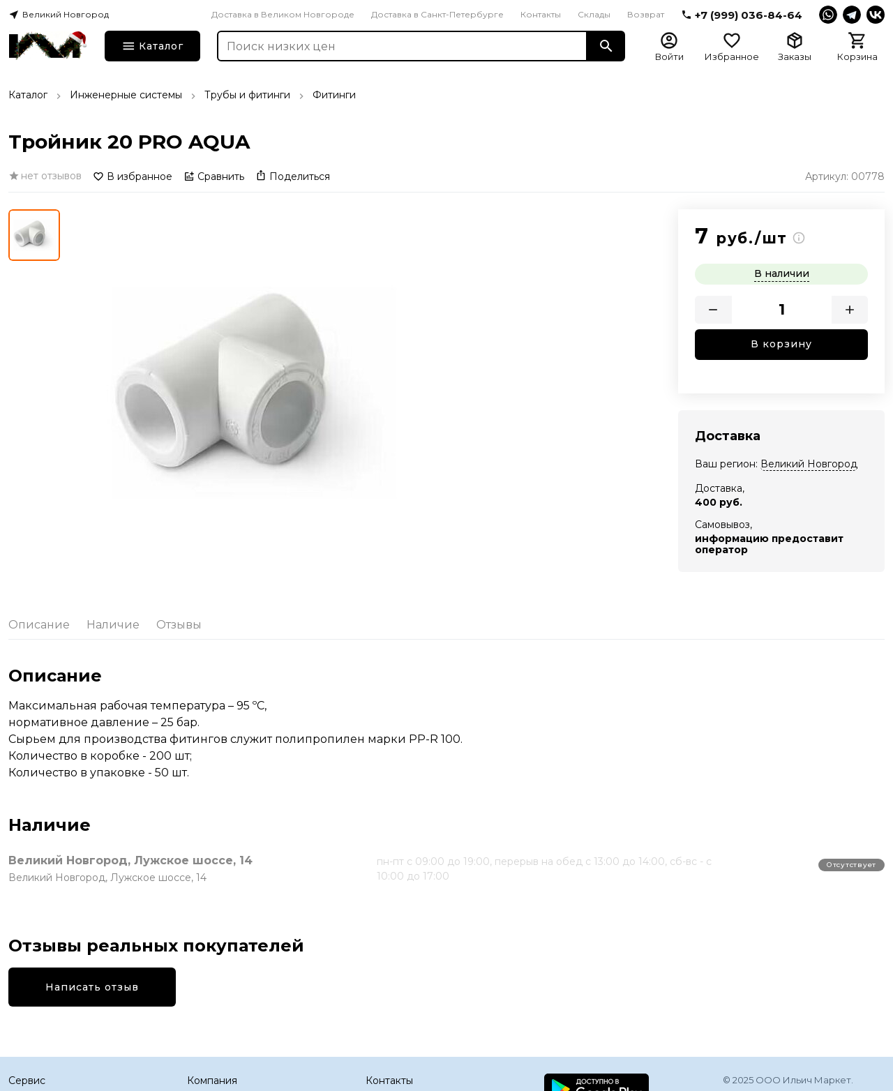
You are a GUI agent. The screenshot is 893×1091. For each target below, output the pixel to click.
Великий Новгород (808, 464)
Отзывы (179, 624)
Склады (594, 14)
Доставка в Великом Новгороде (282, 14)
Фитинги (334, 95)
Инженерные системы (126, 95)
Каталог (27, 95)
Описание (39, 624)
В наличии (781, 273)
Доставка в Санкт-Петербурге (437, 14)
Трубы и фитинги (247, 95)
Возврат (645, 14)
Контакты (540, 14)
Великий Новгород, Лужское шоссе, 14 (130, 860)
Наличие (113, 624)
